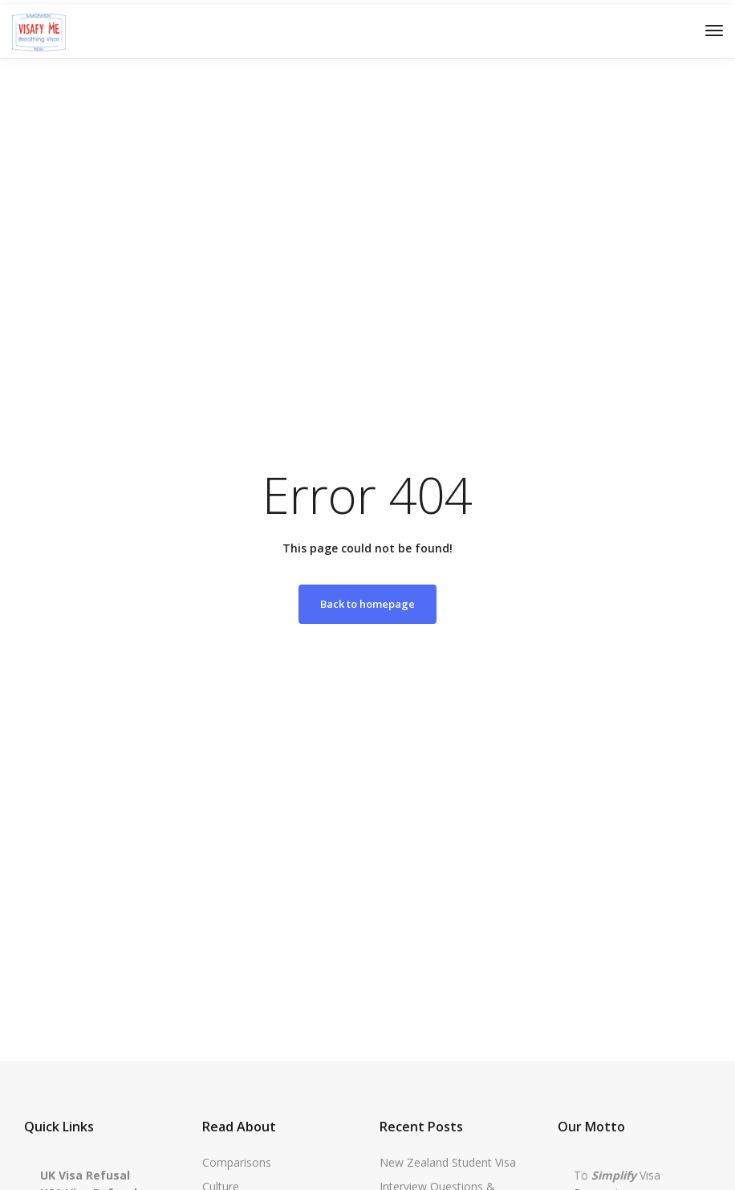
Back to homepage (367, 604)
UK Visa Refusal (85, 1175)
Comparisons (236, 1162)
